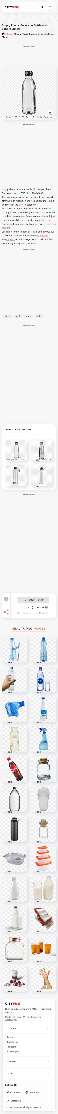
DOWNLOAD (33, 600)
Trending (12, 1046)
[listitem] (13, 1092)
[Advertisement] (29, 55)
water (39, 316)
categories (42, 235)
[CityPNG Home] (12, 7)
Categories (13, 1042)
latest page (46, 220)
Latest (10, 1037)
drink (28, 316)
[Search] (42, 7)
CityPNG (10, 239)
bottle (18, 316)
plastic (7, 316)
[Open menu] (50, 7)
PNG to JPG (13, 1051)
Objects (22, 204)
